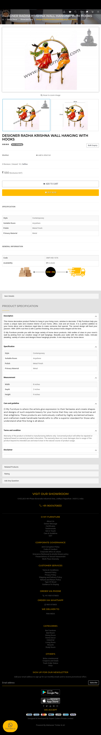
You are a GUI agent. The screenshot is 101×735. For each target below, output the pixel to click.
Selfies (25, 164)
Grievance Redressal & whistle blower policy (50, 554)
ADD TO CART (50, 184)
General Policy (50, 572)
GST (50, 536)
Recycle (50, 645)
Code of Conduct (50, 549)
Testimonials (50, 528)
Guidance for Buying (50, 584)
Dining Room (50, 635)
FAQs (50, 665)
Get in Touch (50, 531)
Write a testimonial (50, 658)
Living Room (50, 642)
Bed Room (50, 633)
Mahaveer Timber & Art (55, 725)
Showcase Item (26, 19)
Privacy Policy (50, 575)
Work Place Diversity (50, 559)
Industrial (50, 640)
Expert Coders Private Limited (61, 718)
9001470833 (50, 604)
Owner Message (50, 524)
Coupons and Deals (50, 661)
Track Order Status (50, 663)
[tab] (50, 296)
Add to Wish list (43, 155)
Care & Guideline (50, 533)
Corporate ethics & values (50, 552)
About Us (50, 521)
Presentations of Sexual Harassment (50, 556)
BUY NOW (50, 192)
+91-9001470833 (50, 596)
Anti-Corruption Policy (50, 547)
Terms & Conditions (50, 570)
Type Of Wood (50, 582)
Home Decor (12, 19)
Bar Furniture (50, 630)
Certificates (50, 526)
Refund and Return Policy (50, 580)
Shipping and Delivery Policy (50, 577)
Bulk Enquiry (92, 145)
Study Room (50, 647)
